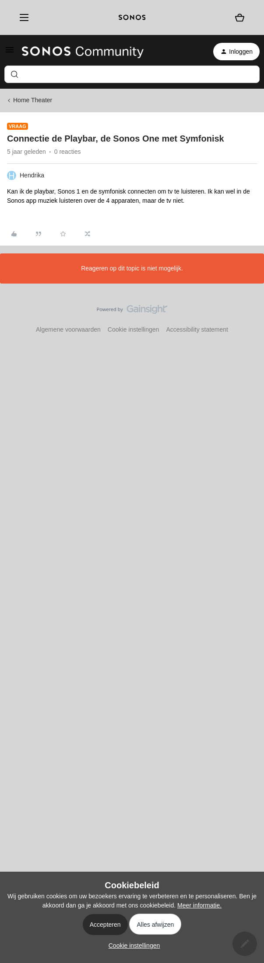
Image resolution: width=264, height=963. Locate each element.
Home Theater (32, 100)
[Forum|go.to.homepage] (83, 52)
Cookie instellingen (133, 329)
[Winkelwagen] (239, 17)
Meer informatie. (199, 905)
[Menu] (21, 17)
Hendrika (32, 175)
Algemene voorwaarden (68, 329)
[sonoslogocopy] (132, 17)
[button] (9, 52)
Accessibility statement (197, 329)
